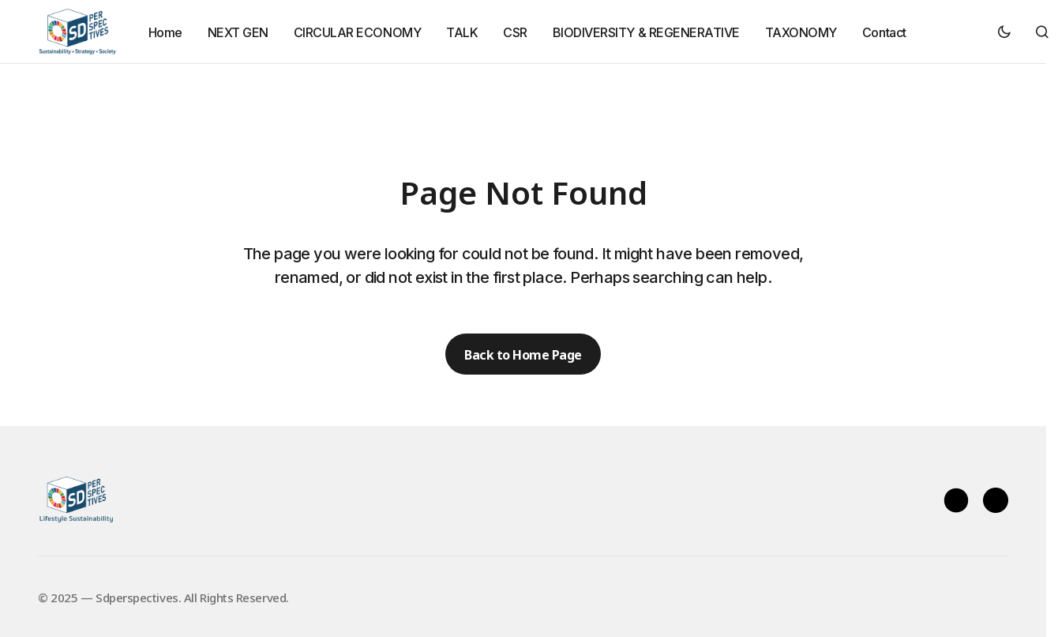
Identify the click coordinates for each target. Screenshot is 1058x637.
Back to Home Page (523, 354)
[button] (1004, 31)
